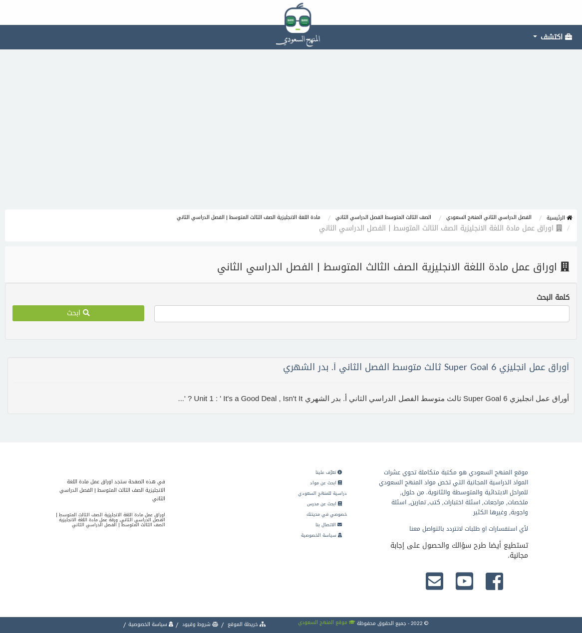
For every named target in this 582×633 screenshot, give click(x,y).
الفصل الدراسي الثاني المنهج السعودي (489, 217)
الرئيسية (559, 217)
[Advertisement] (291, 135)
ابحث (78, 313)
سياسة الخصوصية (321, 535)
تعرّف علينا (328, 472)
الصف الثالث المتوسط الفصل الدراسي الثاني (383, 217)
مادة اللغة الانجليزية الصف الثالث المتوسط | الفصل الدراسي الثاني (248, 217)
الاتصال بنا (328, 524)
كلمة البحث (553, 298)
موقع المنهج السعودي (326, 622)
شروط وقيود (200, 624)
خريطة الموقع (246, 624)
